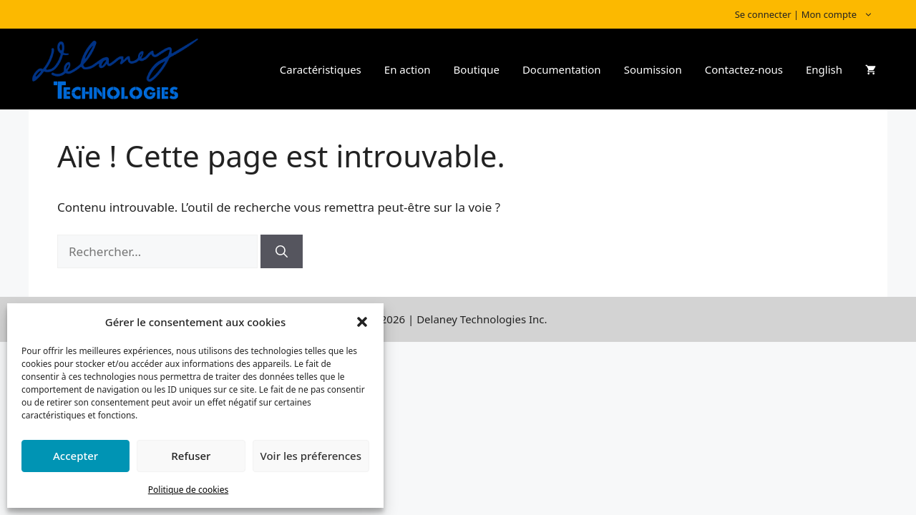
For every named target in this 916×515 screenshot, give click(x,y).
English (824, 69)
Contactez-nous (744, 69)
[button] (362, 322)
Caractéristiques (320, 69)
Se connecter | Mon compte (811, 14)
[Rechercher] (281, 252)
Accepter (75, 455)
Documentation (561, 69)
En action (407, 69)
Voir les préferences (310, 455)
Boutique (477, 69)
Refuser (190, 455)
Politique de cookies (188, 490)
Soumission (653, 69)
